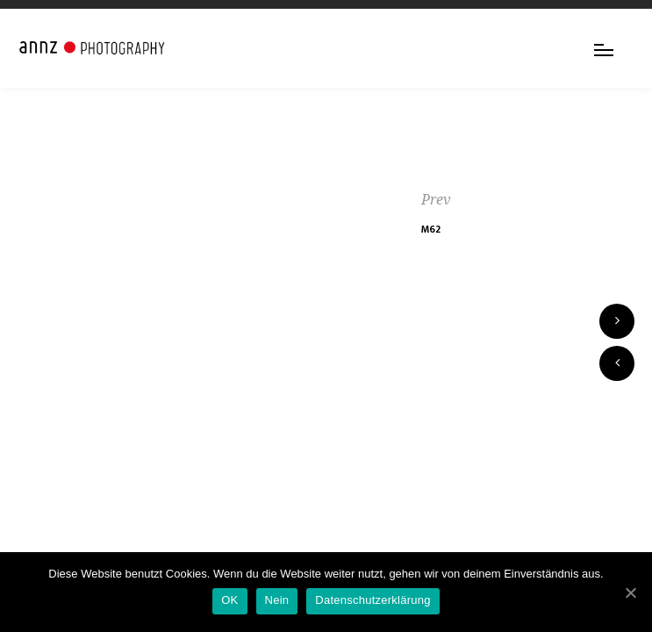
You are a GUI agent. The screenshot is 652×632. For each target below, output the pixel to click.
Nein (277, 600)
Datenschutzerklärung (372, 600)
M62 (431, 229)
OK (229, 600)
